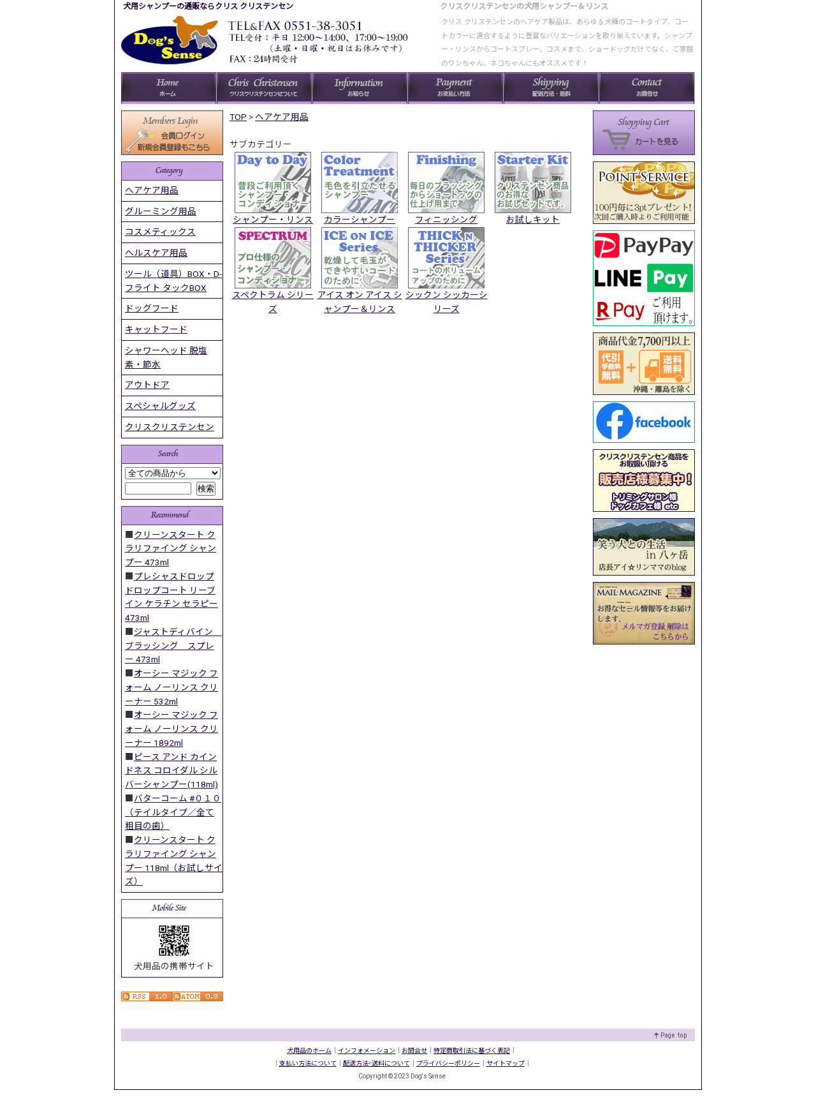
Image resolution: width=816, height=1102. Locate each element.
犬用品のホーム (309, 1050)
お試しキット (533, 219)
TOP (238, 117)
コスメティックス (160, 232)
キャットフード (156, 329)
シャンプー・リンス (273, 219)
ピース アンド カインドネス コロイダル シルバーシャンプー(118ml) (171, 771)
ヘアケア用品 (282, 117)
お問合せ (414, 1050)
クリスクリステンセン (169, 427)
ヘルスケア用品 (156, 253)
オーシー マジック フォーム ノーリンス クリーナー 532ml (171, 687)
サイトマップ (505, 1063)
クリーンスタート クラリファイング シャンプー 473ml (170, 549)
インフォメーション (366, 1050)
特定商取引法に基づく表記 (471, 1050)
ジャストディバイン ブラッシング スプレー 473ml (173, 646)
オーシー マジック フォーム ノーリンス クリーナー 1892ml (171, 729)
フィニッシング (446, 219)
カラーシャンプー (359, 219)
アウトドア (147, 385)
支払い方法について (308, 1063)
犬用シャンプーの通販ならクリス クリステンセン (208, 6)
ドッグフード (151, 308)
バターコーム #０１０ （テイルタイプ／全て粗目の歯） (173, 812)
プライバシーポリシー (448, 1063)
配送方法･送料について (376, 1063)
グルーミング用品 (160, 211)
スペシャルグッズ (160, 406)
